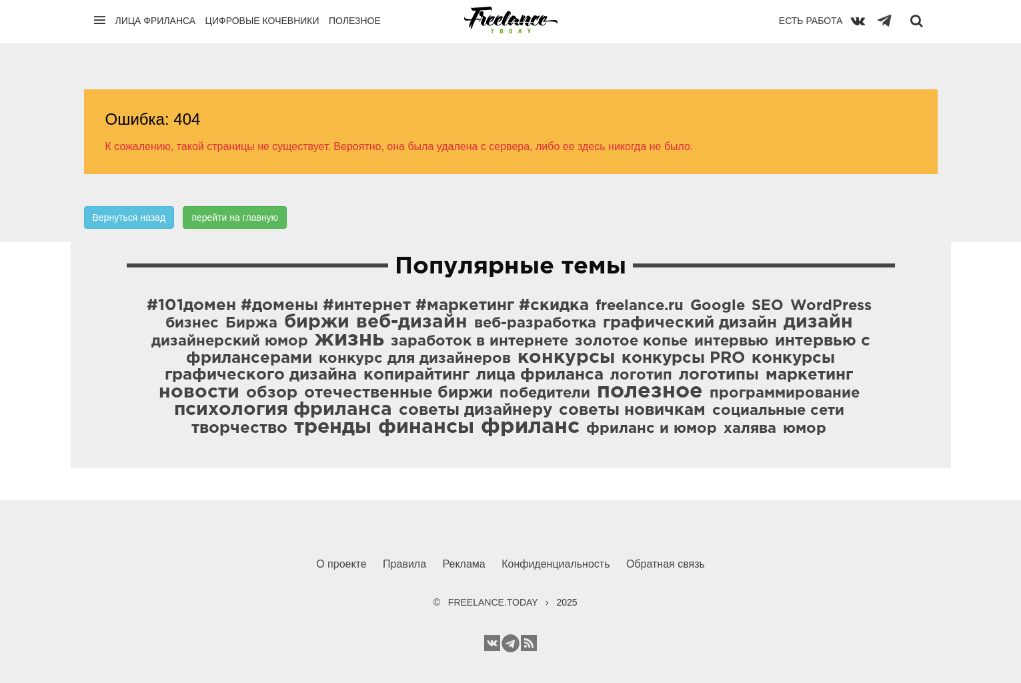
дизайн (818, 322)
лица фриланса (540, 375)
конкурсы (566, 358)
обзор (271, 393)
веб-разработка (535, 323)
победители (544, 393)
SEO (768, 306)
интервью (731, 341)
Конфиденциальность (555, 564)
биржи (316, 322)
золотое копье (631, 341)
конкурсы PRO (683, 358)
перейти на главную (234, 217)
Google (717, 306)
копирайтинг (416, 375)
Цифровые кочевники (262, 20)
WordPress (831, 306)
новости (199, 392)
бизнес (192, 323)
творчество (239, 428)
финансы (426, 427)
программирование (785, 393)
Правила (404, 564)
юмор (804, 429)
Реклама (464, 564)
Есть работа (811, 20)
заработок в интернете (479, 341)
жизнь (349, 339)
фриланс (530, 427)
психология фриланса (283, 410)
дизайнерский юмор (229, 341)
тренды (332, 427)
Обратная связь (665, 564)
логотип (641, 375)
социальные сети (778, 411)
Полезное (355, 20)
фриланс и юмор (651, 429)
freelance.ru (640, 306)
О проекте (341, 564)
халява (750, 429)
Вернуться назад (129, 217)
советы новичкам (632, 410)
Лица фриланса (155, 20)
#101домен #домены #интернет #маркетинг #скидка (368, 305)
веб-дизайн (411, 322)
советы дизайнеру (475, 410)
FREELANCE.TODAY (493, 602)
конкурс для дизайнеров (415, 359)
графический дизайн (690, 322)
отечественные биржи (398, 393)
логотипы (719, 375)
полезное (650, 391)
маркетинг (809, 375)
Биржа (251, 323)
